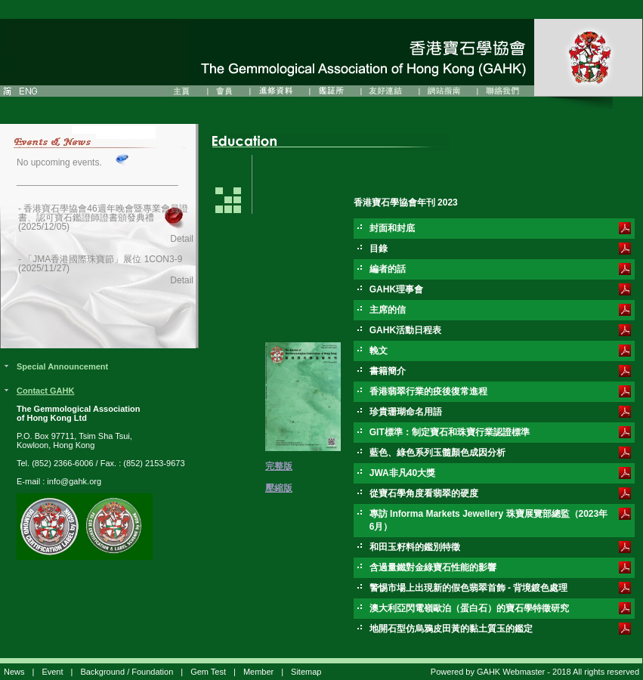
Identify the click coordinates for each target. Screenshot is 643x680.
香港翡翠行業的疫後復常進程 (428, 391)
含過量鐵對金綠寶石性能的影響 (432, 567)
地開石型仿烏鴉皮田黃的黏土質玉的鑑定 (451, 628)
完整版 (278, 466)
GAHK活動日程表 (405, 330)
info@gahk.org (74, 481)
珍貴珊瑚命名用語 (405, 411)
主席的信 (387, 309)
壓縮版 (278, 488)
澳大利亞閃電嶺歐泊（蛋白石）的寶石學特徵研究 (469, 608)
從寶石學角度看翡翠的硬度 (423, 493)
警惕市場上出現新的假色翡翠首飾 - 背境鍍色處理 (468, 588)
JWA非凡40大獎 (402, 473)
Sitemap (306, 671)
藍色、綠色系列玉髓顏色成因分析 (437, 452)
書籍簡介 (387, 371)
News (14, 671)
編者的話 (387, 269)
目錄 (378, 248)
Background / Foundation (126, 671)
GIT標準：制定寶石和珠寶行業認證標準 (449, 432)
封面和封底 (392, 228)
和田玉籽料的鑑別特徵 (414, 547)
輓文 (378, 350)
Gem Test (208, 671)
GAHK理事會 (396, 289)
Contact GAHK (45, 390)
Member (258, 671)
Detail (181, 238)
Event (52, 671)
